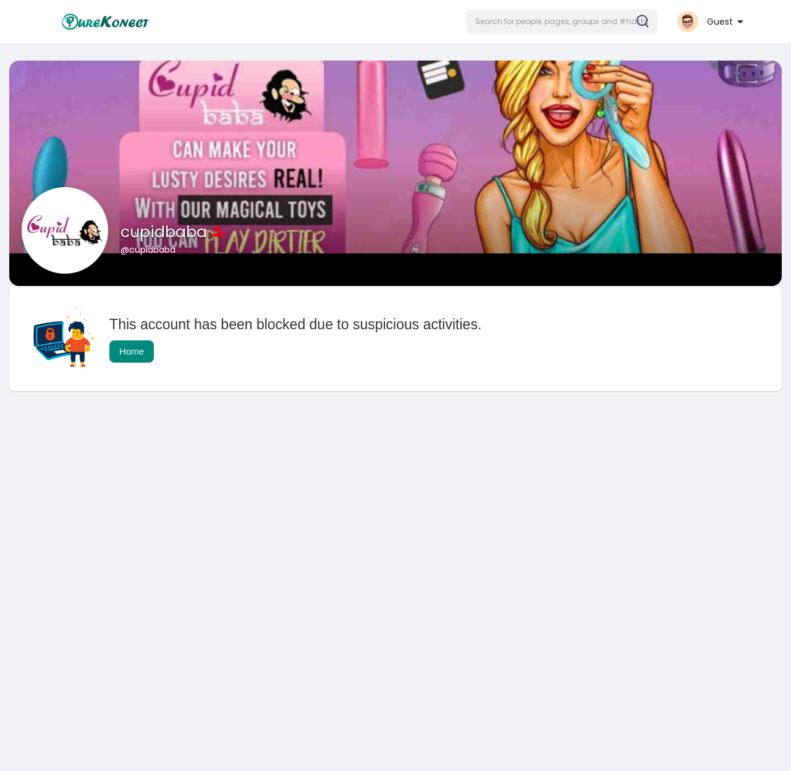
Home (131, 351)
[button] (562, 21)
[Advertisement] (380, 499)
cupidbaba (166, 232)
